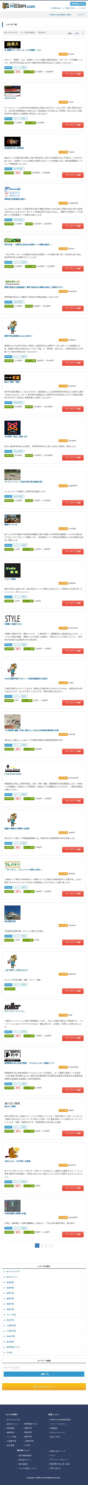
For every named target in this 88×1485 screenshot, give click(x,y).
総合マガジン (12, 1277)
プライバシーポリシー (58, 1460)
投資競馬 (10, 1282)
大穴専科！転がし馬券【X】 (16, 437)
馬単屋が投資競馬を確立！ (15, 199)
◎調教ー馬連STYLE (13, 624)
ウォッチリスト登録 (73, 74)
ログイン (81, 15)
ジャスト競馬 (10, 579)
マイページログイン (58, 1424)
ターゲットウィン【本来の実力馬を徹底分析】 (23, 482)
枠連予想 (10, 1304)
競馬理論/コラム (13, 1347)
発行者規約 (23, 1464)
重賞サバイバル (10, 525)
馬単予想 (10, 1320)
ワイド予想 (11, 1315)
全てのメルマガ (13, 1271)
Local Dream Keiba (12, 774)
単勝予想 (10, 1293)
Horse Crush (10, 98)
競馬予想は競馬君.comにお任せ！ (18, 336)
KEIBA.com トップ (57, 1451)
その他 (9, 1352)
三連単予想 (11, 1331)
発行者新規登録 (25, 1455)
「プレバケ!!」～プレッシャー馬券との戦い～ (23, 870)
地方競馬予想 (10, 921)
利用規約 (53, 1428)
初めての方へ (71, 8)
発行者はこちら (78, 4)
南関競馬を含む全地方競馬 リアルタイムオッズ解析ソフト (29, 1063)
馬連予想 (10, 1309)
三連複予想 (11, 1325)
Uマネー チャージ (44, 1386)
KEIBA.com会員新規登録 (60, 1420)
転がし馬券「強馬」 (12, 382)
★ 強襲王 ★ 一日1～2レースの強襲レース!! (22, 50)
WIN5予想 (11, 1336)
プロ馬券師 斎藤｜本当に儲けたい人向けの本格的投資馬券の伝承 (31, 730)
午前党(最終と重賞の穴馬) (15, 1213)
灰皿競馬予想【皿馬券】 (14, 148)
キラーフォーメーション (14, 1011)
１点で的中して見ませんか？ (16, 970)
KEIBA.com (56, 8)
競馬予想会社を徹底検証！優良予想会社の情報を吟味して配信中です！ (34, 287)
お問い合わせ (55, 1468)
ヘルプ (83, 8)
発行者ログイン (25, 1460)
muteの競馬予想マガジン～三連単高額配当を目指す (26, 679)
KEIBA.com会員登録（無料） (61, 15)
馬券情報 (10, 1288)
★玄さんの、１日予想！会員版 (17, 1161)
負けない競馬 (10, 1106)
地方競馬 (10, 1342)
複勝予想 (10, 1298)
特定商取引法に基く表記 (59, 1464)
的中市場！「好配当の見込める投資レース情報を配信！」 (28, 244)
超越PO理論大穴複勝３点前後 (16, 828)
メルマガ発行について (28, 1468)
